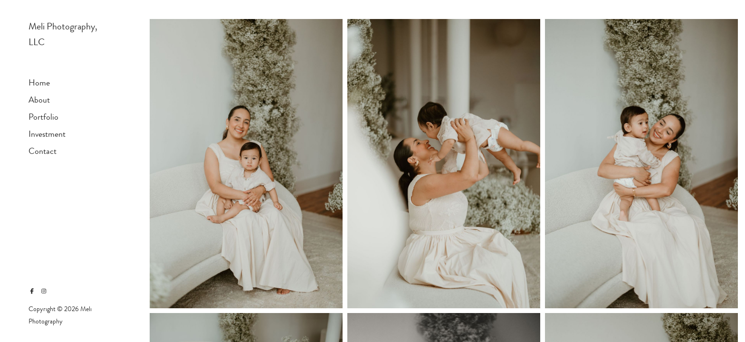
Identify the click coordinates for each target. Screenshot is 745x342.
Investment (47, 134)
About (39, 100)
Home (39, 82)
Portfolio (43, 117)
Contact (43, 151)
